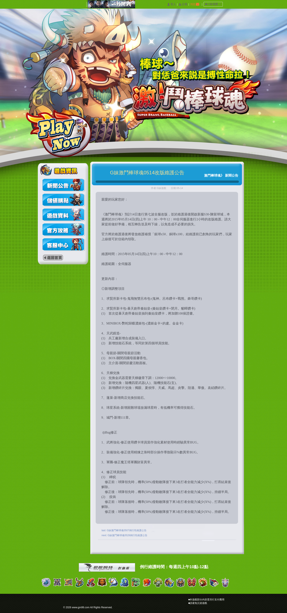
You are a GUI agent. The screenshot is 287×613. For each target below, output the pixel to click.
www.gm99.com (80, 607)
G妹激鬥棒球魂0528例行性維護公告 (127, 535)
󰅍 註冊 (183, 4)
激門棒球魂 (212, 175)
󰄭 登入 (171, 4)
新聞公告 (231, 175)
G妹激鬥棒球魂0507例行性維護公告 (126, 530)
